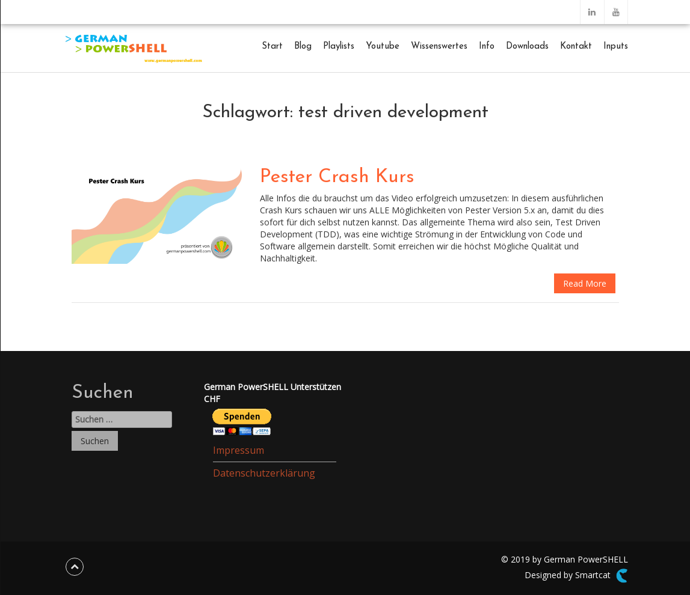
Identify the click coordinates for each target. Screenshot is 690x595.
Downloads (527, 46)
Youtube (382, 46)
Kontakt (576, 46)
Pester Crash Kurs (337, 177)
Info (486, 46)
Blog (303, 46)
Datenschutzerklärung (264, 473)
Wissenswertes (439, 46)
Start (272, 46)
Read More (584, 283)
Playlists (338, 46)
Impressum (238, 450)
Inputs (615, 46)
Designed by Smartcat (576, 576)
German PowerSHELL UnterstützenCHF (272, 392)
